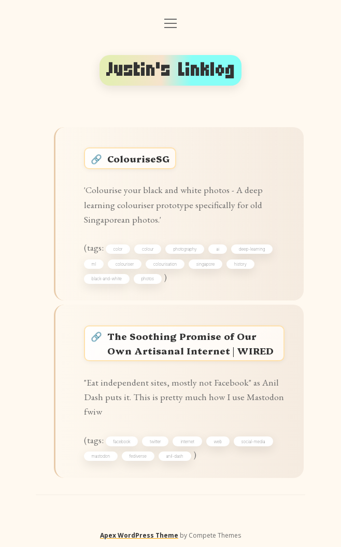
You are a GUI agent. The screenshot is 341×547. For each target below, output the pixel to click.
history (240, 264)
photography (184, 249)
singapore (205, 264)
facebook (122, 441)
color (118, 249)
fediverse (138, 456)
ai (217, 249)
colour (148, 249)
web (218, 441)
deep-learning (252, 249)
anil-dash (174, 456)
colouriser (125, 264)
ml (94, 264)
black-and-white (107, 278)
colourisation (165, 264)
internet (187, 441)
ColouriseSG (138, 158)
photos (147, 278)
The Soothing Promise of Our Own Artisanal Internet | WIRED (190, 343)
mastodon (101, 456)
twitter (155, 441)
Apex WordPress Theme (139, 535)
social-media (253, 441)
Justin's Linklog (170, 70)
